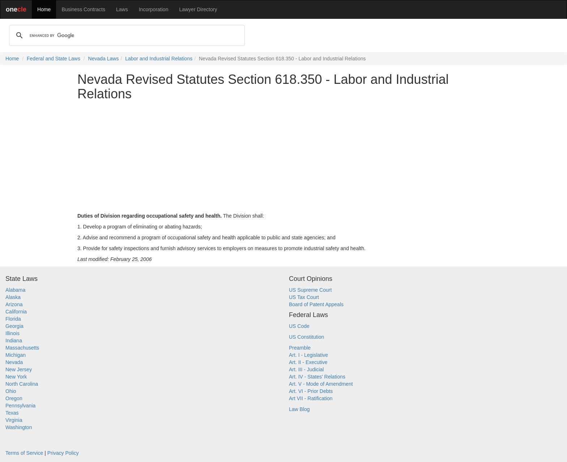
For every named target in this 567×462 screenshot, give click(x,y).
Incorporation (154, 9)
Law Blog (299, 409)
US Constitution (306, 337)
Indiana (13, 340)
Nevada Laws (103, 58)
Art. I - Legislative (308, 355)
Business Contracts (83, 9)
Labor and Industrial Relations (158, 58)
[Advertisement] (283, 156)
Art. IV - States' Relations (317, 377)
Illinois (12, 333)
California (16, 312)
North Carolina (21, 384)
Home (44, 9)
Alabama (15, 290)
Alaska (13, 297)
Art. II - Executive (308, 362)
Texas (12, 413)
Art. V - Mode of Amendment (321, 384)
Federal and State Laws (53, 58)
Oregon (13, 398)
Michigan (15, 355)
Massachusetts (22, 348)
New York (16, 377)
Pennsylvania (20, 405)
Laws (122, 9)
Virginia (13, 420)
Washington (18, 427)
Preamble (300, 348)
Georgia (14, 326)
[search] (126, 35)
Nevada (14, 362)
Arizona (13, 304)
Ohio (10, 391)
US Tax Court (304, 297)
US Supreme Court (310, 290)
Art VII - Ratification (311, 398)
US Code (299, 326)
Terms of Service (24, 453)
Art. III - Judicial (306, 369)
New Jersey (18, 369)
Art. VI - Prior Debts (311, 391)
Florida (13, 319)
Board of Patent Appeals (316, 304)
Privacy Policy (63, 453)
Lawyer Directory (198, 9)
